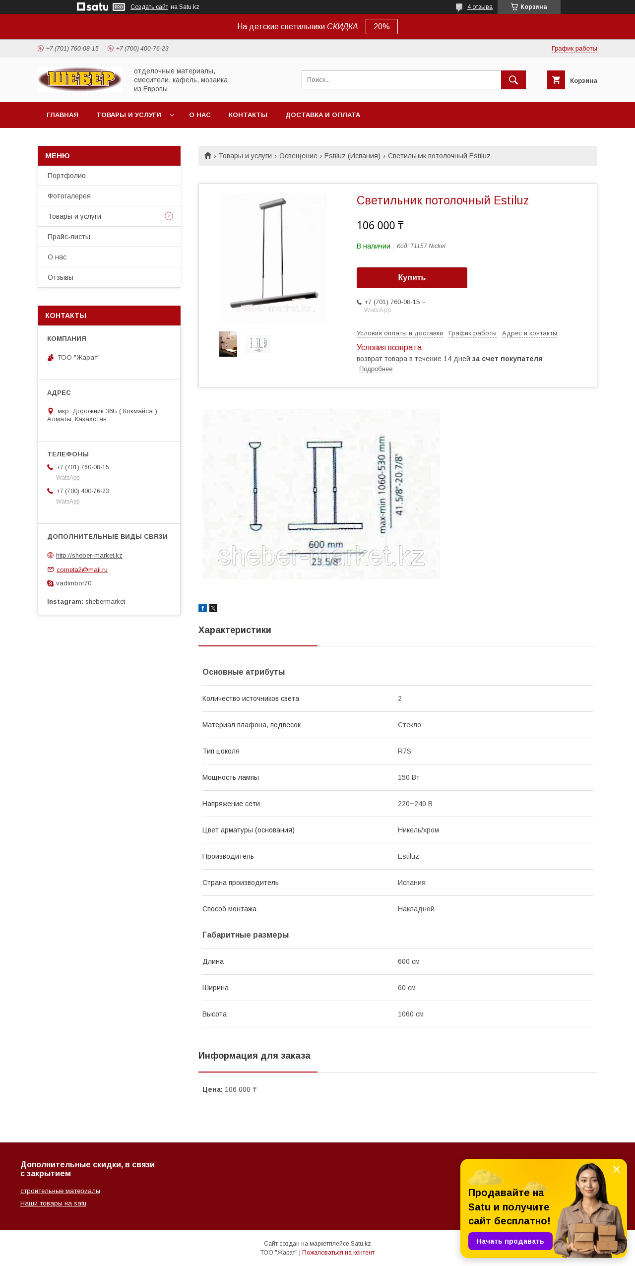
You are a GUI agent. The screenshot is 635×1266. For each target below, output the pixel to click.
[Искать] (513, 79)
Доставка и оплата (322, 115)
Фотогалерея (69, 196)
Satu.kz (361, 1243)
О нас (200, 115)
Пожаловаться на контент (338, 1252)
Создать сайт (149, 6)
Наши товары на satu (53, 1203)
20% (382, 26)
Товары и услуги (128, 115)
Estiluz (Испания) (352, 156)
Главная (62, 115)
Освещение (298, 156)
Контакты (248, 115)
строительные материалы (60, 1191)
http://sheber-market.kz (89, 555)
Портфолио (67, 176)
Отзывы (60, 277)
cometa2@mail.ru (82, 569)
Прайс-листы (69, 237)
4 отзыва (480, 6)
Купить (412, 277)
